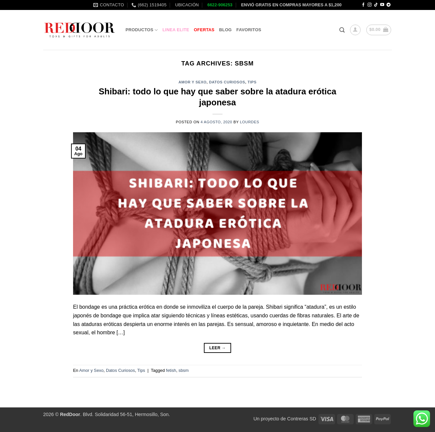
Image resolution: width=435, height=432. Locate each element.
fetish (171, 370)
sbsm (184, 370)
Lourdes (249, 122)
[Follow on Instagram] (370, 5)
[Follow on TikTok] (376, 5)
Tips (252, 82)
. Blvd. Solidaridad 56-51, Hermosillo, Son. (115, 414)
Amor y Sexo (192, 82)
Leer (217, 348)
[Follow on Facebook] (363, 5)
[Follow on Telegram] (389, 5)
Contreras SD (301, 418)
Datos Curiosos (227, 82)
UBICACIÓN (186, 4)
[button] (342, 30)
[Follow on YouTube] (382, 5)
